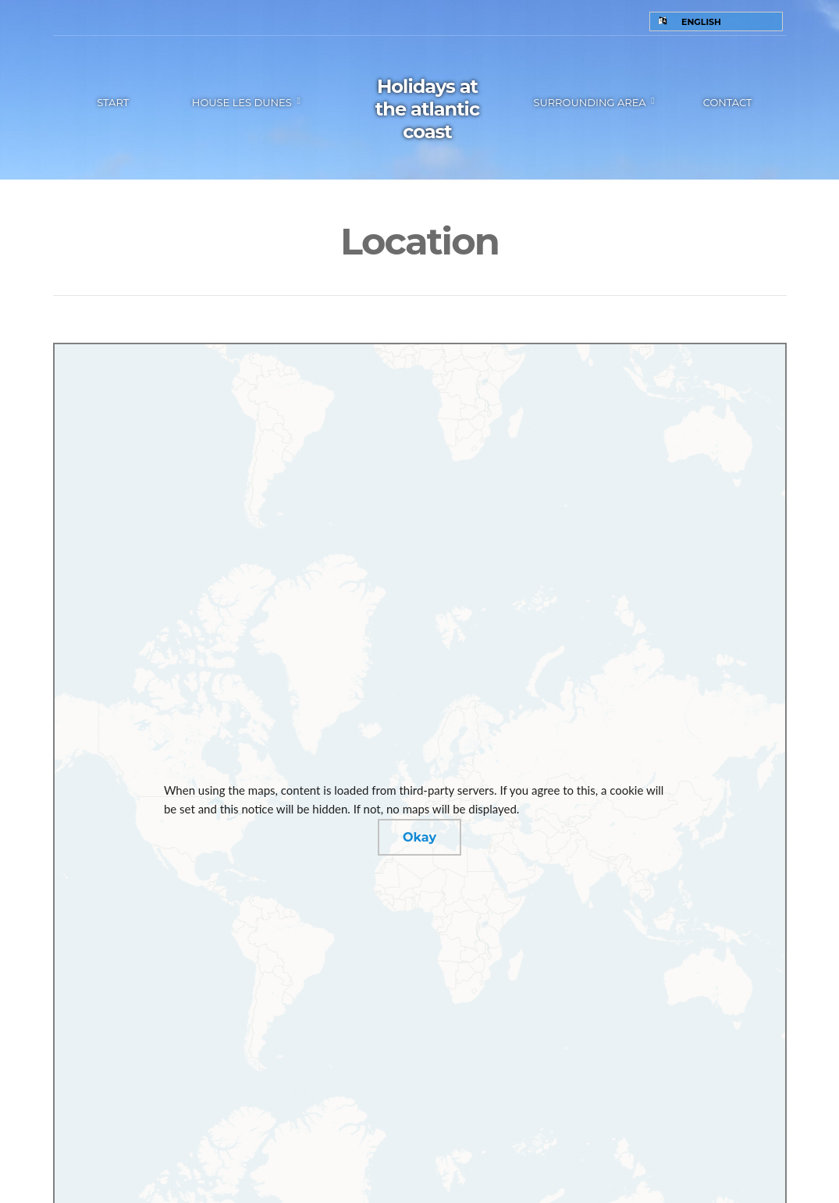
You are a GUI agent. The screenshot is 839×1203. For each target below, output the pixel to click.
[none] (716, 21)
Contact (727, 102)
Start (113, 102)
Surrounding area (589, 102)
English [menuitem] (701, 21)
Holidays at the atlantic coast (427, 109)
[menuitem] (716, 21)
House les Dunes (242, 102)
